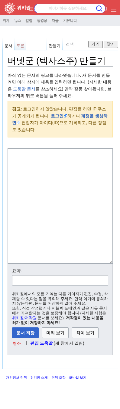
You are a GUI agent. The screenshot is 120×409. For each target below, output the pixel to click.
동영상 (42, 20)
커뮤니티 (69, 20)
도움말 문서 (24, 88)
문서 (8, 45)
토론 (33, 8)
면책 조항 (58, 400)
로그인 (57, 115)
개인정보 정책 (16, 400)
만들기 (54, 45)
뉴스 (17, 20)
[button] (17, 366)
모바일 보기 (77, 400)
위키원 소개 (39, 400)
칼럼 (28, 20)
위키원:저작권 (24, 341)
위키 (5, 20)
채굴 (55, 20)
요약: (17, 293)
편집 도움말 (41, 365)
